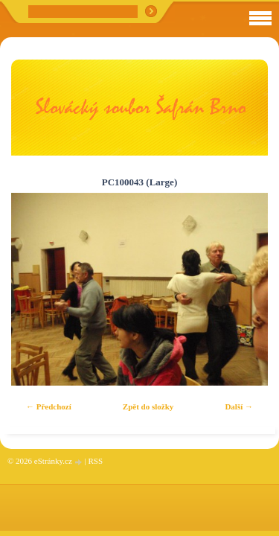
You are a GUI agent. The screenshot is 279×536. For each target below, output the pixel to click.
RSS (95, 460)
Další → (239, 406)
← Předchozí (48, 406)
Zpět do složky (148, 406)
